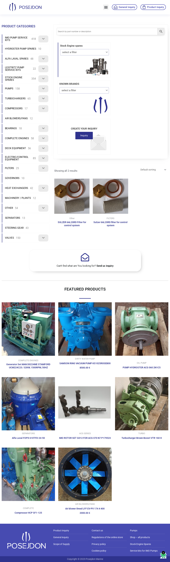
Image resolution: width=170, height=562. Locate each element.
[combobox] (84, 52)
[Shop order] (152, 170)
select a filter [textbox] (69, 52)
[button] (106, 7)
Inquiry (84, 135)
